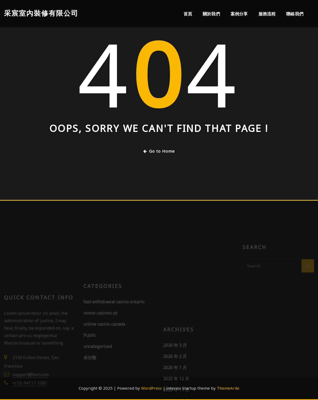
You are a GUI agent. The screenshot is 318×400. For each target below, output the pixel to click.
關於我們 (211, 14)
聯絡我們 (294, 14)
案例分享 (239, 14)
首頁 (188, 14)
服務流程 (267, 14)
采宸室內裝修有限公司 (41, 13)
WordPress (151, 388)
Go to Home (159, 151)
